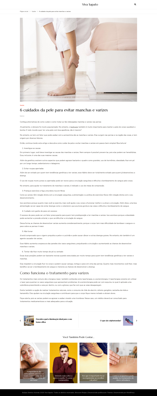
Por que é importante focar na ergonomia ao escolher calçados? (93, 378)
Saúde (22, 105)
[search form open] (135, 4)
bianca (22, 116)
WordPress (130, 393)
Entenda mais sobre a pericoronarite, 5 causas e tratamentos (63, 378)
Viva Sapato (90, 4)
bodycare (74, 127)
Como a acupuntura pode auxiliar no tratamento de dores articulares (123, 378)
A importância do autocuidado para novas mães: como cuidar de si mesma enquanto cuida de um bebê (34, 375)
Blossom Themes (106, 393)
